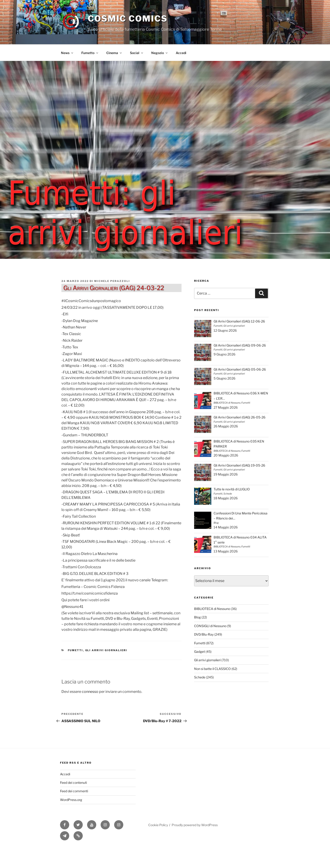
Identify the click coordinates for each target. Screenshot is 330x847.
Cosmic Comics (127, 19)
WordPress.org (71, 800)
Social (137, 53)
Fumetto (90, 53)
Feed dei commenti (74, 791)
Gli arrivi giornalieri (106, 650)
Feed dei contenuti (73, 782)
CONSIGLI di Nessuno (210, 626)
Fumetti (75, 650)
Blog (197, 617)
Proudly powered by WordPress (195, 825)
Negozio (159, 53)
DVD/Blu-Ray (204, 634)
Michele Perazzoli (112, 281)
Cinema (114, 53)
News (67, 53)
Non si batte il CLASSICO (212, 669)
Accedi (181, 53)
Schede (199, 677)
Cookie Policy (158, 825)
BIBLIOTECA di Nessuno (212, 609)
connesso (90, 691)
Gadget (199, 651)
